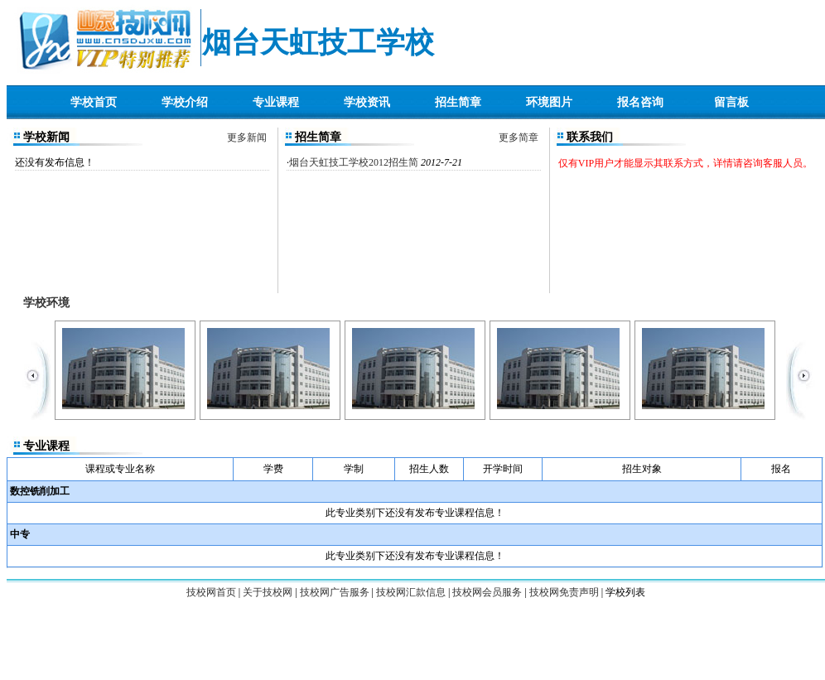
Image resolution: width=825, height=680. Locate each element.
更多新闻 (247, 137)
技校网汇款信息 (411, 592)
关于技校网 (267, 592)
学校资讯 (367, 102)
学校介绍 (185, 102)
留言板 (731, 102)
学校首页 (93, 102)
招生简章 (458, 102)
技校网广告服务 (334, 592)
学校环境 (46, 303)
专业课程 (276, 102)
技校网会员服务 (487, 592)
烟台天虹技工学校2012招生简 (353, 162)
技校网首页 (211, 592)
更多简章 (518, 137)
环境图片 (549, 102)
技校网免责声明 (564, 592)
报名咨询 (640, 102)
